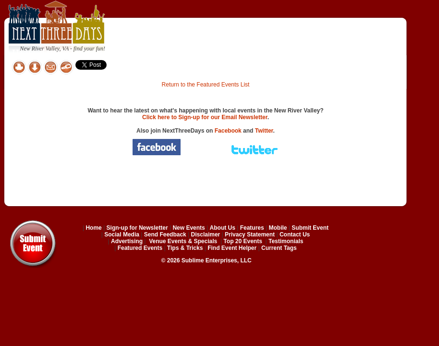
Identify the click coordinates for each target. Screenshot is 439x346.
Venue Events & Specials (183, 241)
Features (252, 227)
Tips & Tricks (185, 248)
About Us (222, 227)
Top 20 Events (242, 241)
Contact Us (295, 234)
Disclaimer (205, 234)
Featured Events (140, 248)
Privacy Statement (250, 234)
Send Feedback (165, 234)
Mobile (278, 227)
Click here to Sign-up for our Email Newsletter (205, 117)
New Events (188, 227)
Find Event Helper (231, 248)
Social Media (121, 234)
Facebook (228, 130)
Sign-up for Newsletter (137, 227)
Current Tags (279, 248)
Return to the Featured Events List (206, 84)
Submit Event (310, 227)
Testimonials (285, 241)
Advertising (127, 241)
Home (93, 227)
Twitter (264, 130)
